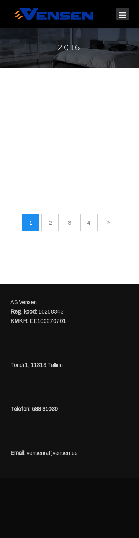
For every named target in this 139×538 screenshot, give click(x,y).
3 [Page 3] (69, 223)
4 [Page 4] (89, 223)
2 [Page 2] (50, 223)
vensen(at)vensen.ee (52, 453)
